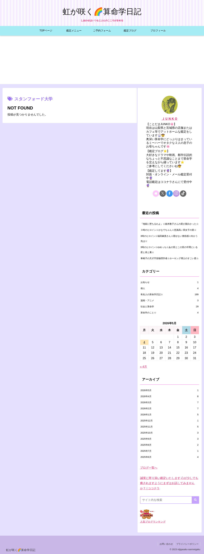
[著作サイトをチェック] (156, 193)
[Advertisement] (102, 61)
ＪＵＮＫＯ (170, 118)
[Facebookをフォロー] (169, 193)
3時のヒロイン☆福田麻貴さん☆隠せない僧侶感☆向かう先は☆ (169, 238)
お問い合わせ (166, 544)
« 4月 (143, 366)
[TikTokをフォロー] (183, 193)
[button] (195, 500)
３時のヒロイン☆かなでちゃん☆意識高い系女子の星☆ (168, 230)
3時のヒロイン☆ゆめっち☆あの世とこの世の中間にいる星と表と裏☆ (169, 250)
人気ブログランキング (153, 521)
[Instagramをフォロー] (176, 193)
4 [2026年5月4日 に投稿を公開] (144, 342)
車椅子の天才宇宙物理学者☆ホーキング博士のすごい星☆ (170, 258)
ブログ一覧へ (148, 467)
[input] (169, 500)
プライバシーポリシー (187, 544)
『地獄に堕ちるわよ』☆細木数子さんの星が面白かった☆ (170, 224)
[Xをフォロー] (163, 193)
